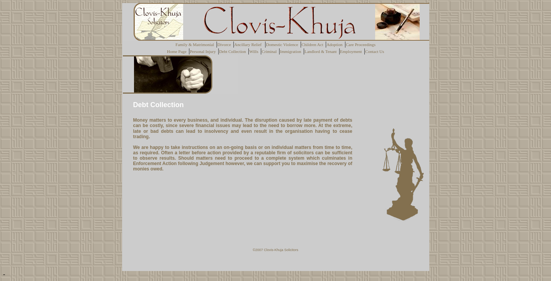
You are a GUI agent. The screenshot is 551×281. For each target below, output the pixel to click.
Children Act (313, 44)
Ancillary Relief (249, 44)
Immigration (291, 51)
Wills (254, 51)
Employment (352, 51)
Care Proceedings (361, 44)
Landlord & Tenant (321, 51)
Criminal (270, 51)
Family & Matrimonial (195, 44)
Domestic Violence (283, 44)
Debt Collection (233, 51)
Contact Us (374, 51)
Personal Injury (204, 51)
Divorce (225, 44)
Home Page (178, 51)
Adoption (335, 44)
